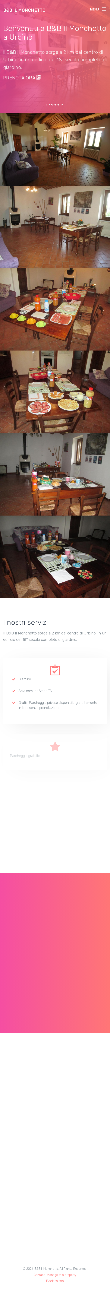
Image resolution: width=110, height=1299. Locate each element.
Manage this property (61, 1275)
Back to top (55, 1281)
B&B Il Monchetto (24, 10)
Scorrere (55, 105)
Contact (39, 1275)
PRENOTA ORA (22, 78)
